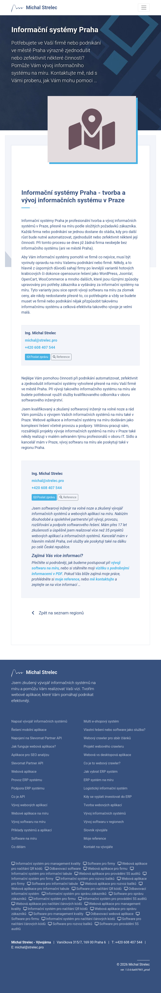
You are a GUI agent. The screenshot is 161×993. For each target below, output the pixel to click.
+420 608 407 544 (40, 347)
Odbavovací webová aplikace (110, 914)
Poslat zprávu (37, 357)
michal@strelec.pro (41, 340)
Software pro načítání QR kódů (97, 889)
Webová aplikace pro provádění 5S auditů (107, 874)
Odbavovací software (63, 869)
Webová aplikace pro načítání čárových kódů (47, 904)
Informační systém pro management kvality (46, 864)
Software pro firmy (99, 864)
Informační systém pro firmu (52, 899)
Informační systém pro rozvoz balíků (85, 879)
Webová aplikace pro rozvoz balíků (108, 884)
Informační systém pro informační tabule (72, 871)
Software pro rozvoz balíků (70, 924)
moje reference (67, 579)
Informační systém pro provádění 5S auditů (112, 899)
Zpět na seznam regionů (58, 612)
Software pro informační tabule (53, 884)
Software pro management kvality (56, 914)
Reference (61, 357)
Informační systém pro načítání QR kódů (55, 909)
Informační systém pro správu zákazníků (74, 894)
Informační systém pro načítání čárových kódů (79, 919)
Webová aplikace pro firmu (105, 869)
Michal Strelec (41, 7)
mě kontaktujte (102, 579)
